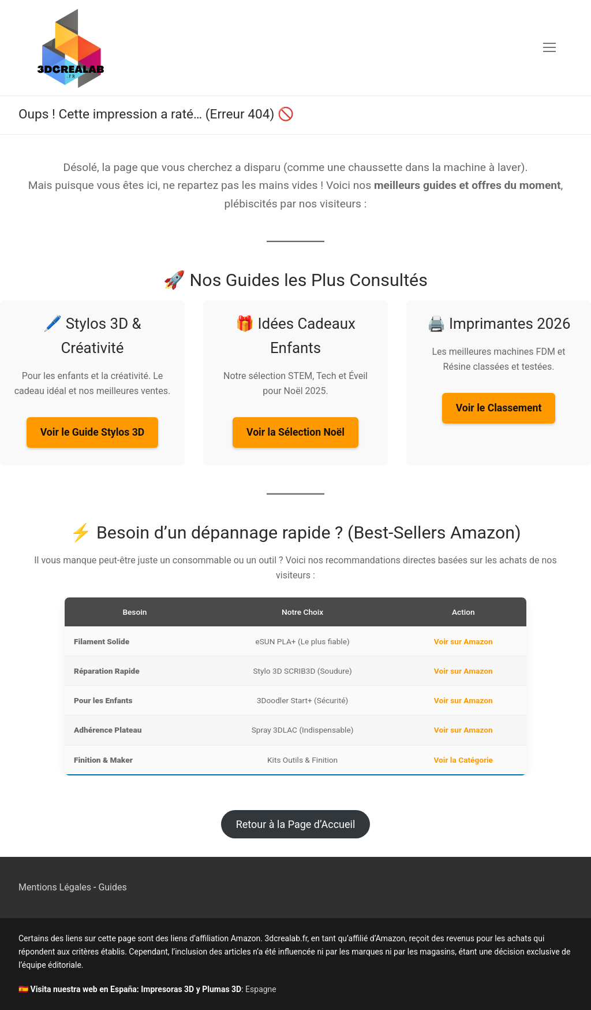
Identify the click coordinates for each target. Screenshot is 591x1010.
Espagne (260, 989)
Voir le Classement (499, 408)
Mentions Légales (54, 887)
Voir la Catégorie (463, 759)
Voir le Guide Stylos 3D (92, 432)
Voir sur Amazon (463, 641)
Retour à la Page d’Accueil (296, 824)
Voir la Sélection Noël (295, 432)
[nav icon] (549, 48)
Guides (112, 887)
